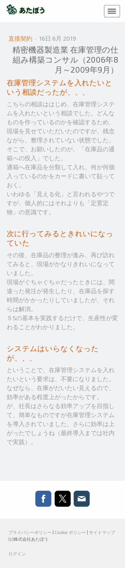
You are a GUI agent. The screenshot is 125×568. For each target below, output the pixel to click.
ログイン (17, 553)
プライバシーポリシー (30, 532)
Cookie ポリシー (70, 532)
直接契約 (21, 38)
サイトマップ (102, 532)
